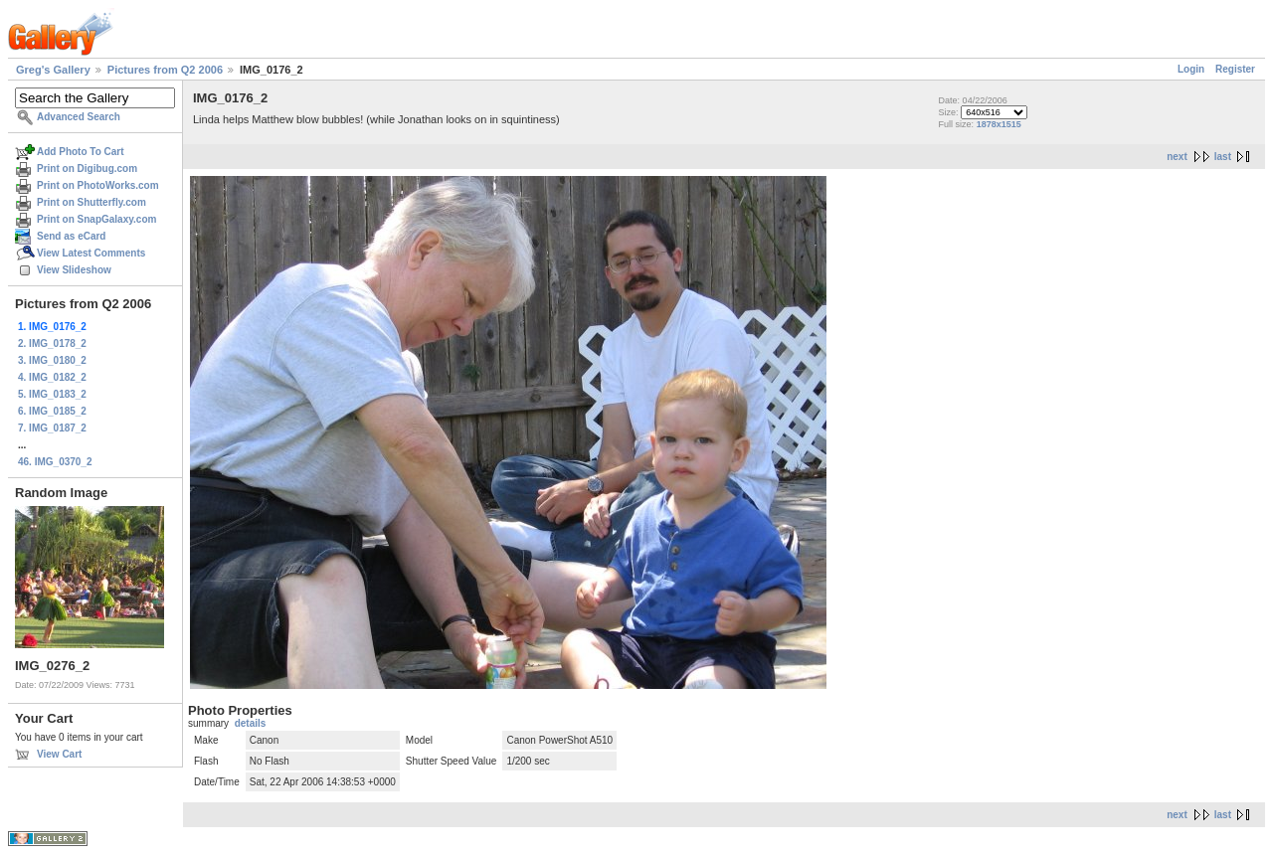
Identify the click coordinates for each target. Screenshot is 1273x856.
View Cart (59, 754)
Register (1235, 69)
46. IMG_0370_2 (55, 461)
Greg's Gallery (53, 70)
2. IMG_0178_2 (52, 343)
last (1222, 156)
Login (1191, 69)
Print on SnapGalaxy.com (96, 219)
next (1177, 156)
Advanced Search (78, 116)
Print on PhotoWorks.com (98, 185)
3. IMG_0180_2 (52, 360)
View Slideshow (74, 269)
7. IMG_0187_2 (52, 428)
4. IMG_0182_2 (52, 377)
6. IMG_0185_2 (52, 411)
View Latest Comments (91, 253)
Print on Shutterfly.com (91, 202)
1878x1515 (999, 124)
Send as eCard (71, 236)
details (251, 723)
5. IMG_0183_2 (52, 394)
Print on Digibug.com (87, 168)
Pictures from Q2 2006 (165, 70)
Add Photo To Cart (80, 151)
